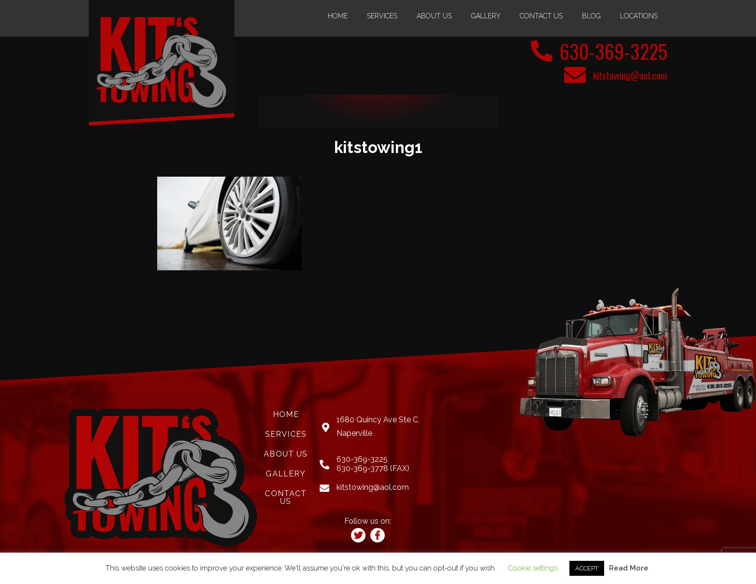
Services (382, 16)
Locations (639, 16)
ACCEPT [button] (586, 568)
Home (338, 16)
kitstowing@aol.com (630, 75)
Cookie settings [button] (532, 568)
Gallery (485, 16)
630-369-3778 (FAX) (373, 468)
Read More (628, 568)
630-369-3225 (613, 51)
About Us (434, 16)
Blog (591, 16)
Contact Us (541, 16)
